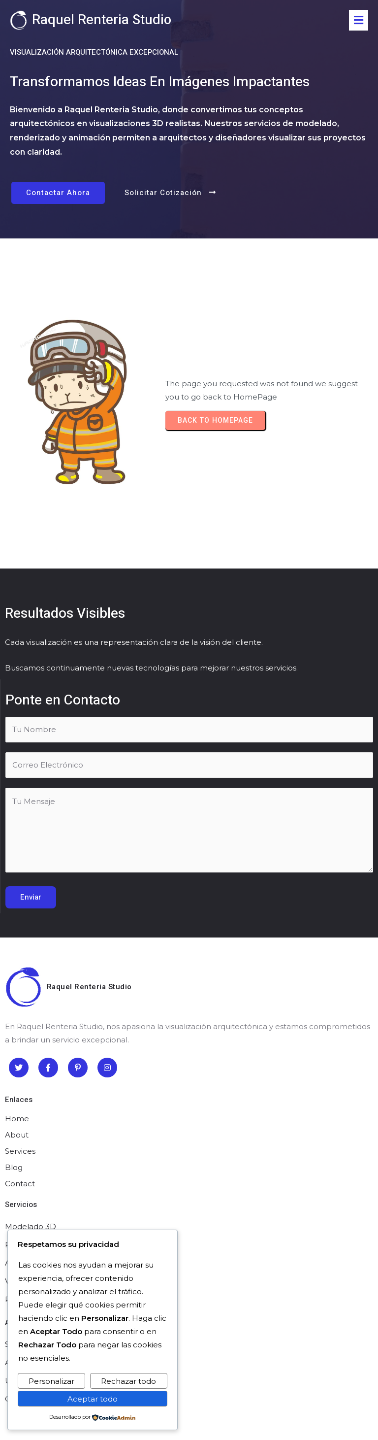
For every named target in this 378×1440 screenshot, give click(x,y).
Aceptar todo (92, 1399)
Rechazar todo (128, 1381)
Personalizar (51, 1381)
